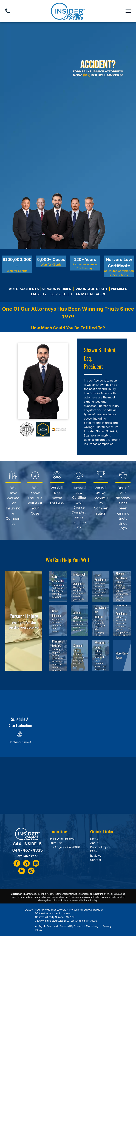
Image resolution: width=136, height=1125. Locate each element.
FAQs (93, 851)
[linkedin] (21, 871)
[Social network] (26, 864)
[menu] (128, 11)
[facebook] (16, 864)
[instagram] (31, 871)
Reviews (95, 855)
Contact (95, 859)
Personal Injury (100, 847)
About (94, 843)
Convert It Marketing (86, 926)
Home (94, 838)
